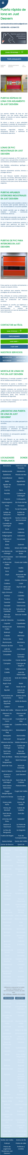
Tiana (7, 506)
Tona (21, 646)
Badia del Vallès (7, 710)
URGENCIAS (21, 361)
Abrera (21, 599)
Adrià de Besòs (21, 701)
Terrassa (21, 506)
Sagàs (21, 571)
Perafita (7, 493)
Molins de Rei (21, 1140)
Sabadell (21, 819)
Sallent (7, 707)
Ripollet (7, 690)
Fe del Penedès (21, 509)
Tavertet (7, 602)
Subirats (21, 545)
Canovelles (7, 660)
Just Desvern (21, 774)
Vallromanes (7, 532)
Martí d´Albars (7, 771)
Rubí (7, 687)
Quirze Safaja (7, 841)
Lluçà (7, 575)
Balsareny (21, 627)
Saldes (7, 548)
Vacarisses (21, 539)
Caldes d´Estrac (21, 580)
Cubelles (21, 596)
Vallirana (21, 532)
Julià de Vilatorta (7, 620)
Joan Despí (21, 649)
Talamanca (21, 606)
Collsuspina (21, 499)
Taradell (7, 606)
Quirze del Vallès (21, 841)
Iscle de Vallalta (21, 678)
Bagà (21, 632)
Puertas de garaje (3, 66)
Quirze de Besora (7, 844)
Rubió (21, 683)
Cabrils (7, 636)
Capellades (21, 623)
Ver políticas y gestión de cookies (14, 994)
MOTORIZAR (7, 361)
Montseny (21, 642)
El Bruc (21, 592)
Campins (7, 663)
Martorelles (21, 736)
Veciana (21, 529)
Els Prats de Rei (21, 502)
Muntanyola (7, 642)
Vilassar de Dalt (21, 710)
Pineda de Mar (20, 475)
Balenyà (7, 632)
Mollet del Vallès (7, 1140)
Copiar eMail (14, 347)
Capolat (7, 623)
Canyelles (7, 655)
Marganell (21, 739)
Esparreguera (7, 502)
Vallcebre (21, 536)
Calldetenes (21, 669)
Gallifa (21, 568)
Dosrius (7, 596)
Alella (7, 481)
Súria (7, 545)
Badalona (7, 475)
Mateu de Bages (21, 757)
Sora (7, 571)
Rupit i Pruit (7, 683)
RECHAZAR (8, 998)
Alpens (21, 478)
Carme (7, 490)
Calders (7, 583)
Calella (7, 672)
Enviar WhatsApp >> (14, 52)
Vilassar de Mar (7, 646)
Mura (21, 639)
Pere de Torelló (21, 615)
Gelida (21, 523)
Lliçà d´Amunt (7, 592)
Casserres (21, 485)
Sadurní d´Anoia (7, 797)
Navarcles (7, 639)
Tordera (7, 599)
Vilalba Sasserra (21, 742)
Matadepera (21, 730)
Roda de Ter (21, 687)
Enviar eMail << (14, 341)
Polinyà (7, 1143)
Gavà (7, 529)
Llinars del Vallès (21, 548)
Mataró (21, 707)
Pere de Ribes (7, 757)
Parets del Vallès (21, 562)
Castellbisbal (7, 478)
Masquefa (7, 736)
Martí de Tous (7, 766)
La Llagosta (21, 830)
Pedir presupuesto (14, 59)
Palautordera (21, 786)
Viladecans (21, 471)
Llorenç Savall (21, 771)
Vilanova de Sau (7, 742)
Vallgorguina (7, 536)
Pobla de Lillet (21, 1143)
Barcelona (7, 466)
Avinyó (7, 580)
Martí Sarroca (21, 760)
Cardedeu (21, 620)
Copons (7, 499)
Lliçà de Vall (21, 587)
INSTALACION (21, 357)
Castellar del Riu (21, 724)
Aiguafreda (21, 481)
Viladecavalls (7, 471)
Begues (7, 568)
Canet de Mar (21, 660)
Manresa (21, 636)
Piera (21, 490)
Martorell (7, 739)
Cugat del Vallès (21, 791)
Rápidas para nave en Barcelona (13, 66)
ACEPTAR (20, 998)
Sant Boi (21, 813)
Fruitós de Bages (7, 836)
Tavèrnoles (21, 602)
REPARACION (7, 357)
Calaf (21, 583)
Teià (7, 509)
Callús (7, 669)
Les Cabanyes (21, 557)
